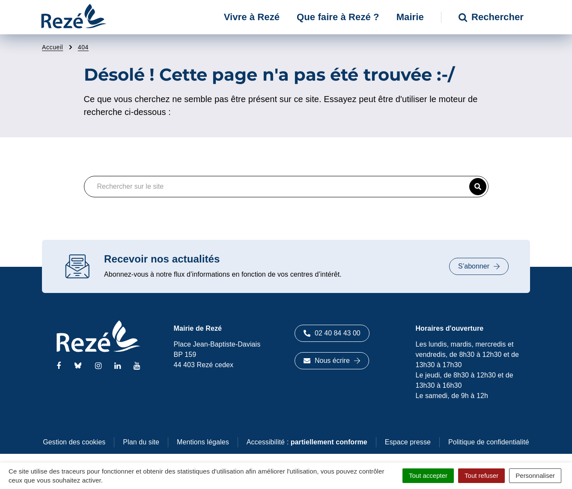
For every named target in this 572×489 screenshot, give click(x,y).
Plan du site (141, 442)
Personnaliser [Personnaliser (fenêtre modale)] (535, 475)
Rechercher (491, 17)
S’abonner (479, 266)
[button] (477, 186)
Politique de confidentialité (488, 442)
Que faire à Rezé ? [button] (338, 17)
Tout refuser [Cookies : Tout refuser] (481, 475)
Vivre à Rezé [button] (252, 17)
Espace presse (408, 442)
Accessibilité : (307, 442)
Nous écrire (332, 360)
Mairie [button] (410, 17)
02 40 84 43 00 (332, 333)
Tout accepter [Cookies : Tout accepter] (428, 475)
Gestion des (74, 442)
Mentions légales (203, 442)
